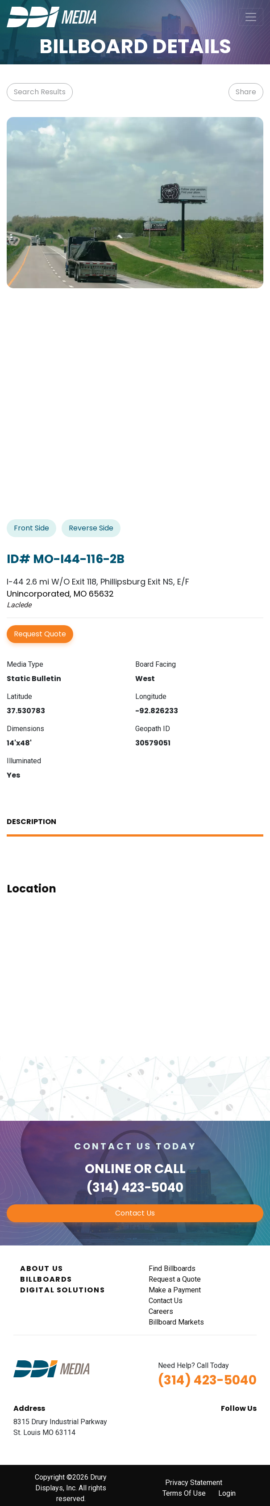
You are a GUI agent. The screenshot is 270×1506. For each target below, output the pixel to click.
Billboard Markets (176, 1322)
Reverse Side (91, 528)
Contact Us (135, 1213)
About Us (41, 1268)
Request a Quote (175, 1279)
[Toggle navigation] (250, 17)
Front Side (31, 528)
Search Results (40, 92)
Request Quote (40, 634)
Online (108, 1169)
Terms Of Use (184, 1493)
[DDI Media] (51, 16)
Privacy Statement (193, 1482)
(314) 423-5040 (135, 1187)
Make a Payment (175, 1290)
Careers (161, 1311)
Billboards (46, 1279)
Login (227, 1493)
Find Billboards (172, 1268)
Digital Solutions (62, 1290)
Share (246, 92)
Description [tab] (31, 821)
